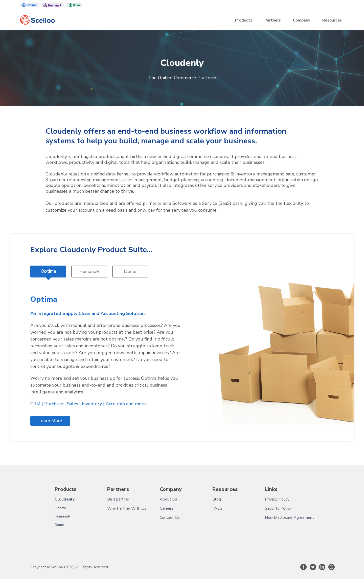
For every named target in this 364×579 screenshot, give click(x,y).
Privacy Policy (277, 499)
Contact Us (170, 517)
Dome (59, 524)
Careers (166, 508)
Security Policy (278, 508)
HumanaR (62, 516)
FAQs (217, 508)
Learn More (50, 421)
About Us (168, 499)
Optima (60, 508)
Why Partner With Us (126, 508)
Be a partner (118, 499)
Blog (216, 499)
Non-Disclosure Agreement (289, 517)
